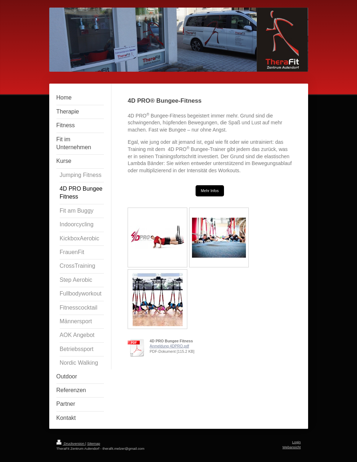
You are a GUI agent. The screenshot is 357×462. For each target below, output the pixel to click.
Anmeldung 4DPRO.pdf (169, 346)
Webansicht (291, 447)
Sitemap (93, 443)
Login (296, 442)
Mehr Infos (210, 190)
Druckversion (71, 443)
